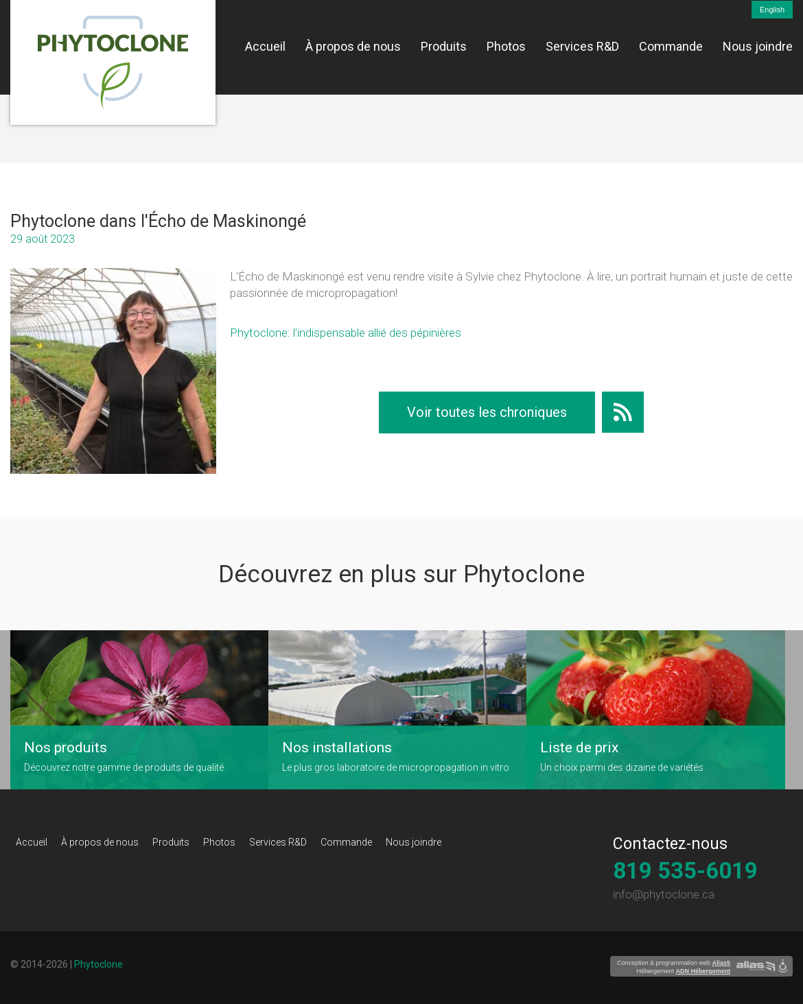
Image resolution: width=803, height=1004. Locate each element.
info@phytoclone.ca (663, 894)
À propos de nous (353, 46)
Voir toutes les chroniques (487, 412)
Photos (506, 46)
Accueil (265, 46)
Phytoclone (98, 964)
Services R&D (582, 46)
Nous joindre (758, 46)
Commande (671, 46)
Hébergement (683, 971)
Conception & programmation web (673, 962)
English (772, 9)
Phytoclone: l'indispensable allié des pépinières (345, 332)
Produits (444, 46)
